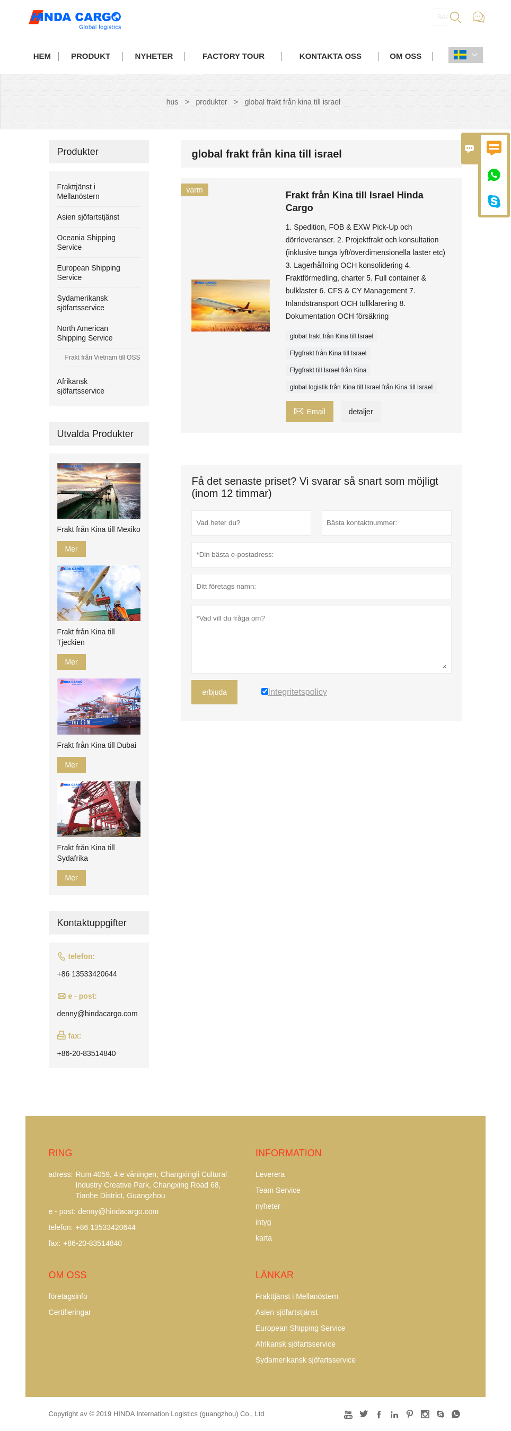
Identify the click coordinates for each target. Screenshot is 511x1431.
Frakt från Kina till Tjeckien (86, 637)
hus (172, 102)
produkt (90, 55)
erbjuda (214, 692)
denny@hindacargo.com (97, 1013)
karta (264, 1238)
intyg (263, 1222)
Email (309, 410)
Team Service (278, 1190)
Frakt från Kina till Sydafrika (86, 852)
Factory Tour (233, 55)
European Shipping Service (301, 1328)
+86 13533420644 (87, 974)
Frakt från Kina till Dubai (96, 745)
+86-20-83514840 (86, 1053)
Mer (71, 549)
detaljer (361, 411)
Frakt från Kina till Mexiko (98, 529)
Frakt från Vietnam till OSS (102, 357)
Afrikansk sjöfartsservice (296, 1344)
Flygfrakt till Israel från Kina (328, 370)
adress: (61, 1174)
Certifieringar (70, 1312)
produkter (211, 102)
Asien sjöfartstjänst (88, 217)
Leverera (270, 1174)
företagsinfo (68, 1296)
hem (42, 55)
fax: (55, 1243)
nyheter (154, 55)
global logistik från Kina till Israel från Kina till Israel (361, 387)
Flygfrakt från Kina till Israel (328, 353)
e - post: (62, 1211)
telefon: (61, 1227)
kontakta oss (330, 55)
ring (61, 1153)
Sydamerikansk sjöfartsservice (306, 1360)
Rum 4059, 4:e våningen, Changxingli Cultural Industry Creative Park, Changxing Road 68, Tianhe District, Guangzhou (151, 1185)
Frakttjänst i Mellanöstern (297, 1296)
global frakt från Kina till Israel (331, 336)
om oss (405, 55)
